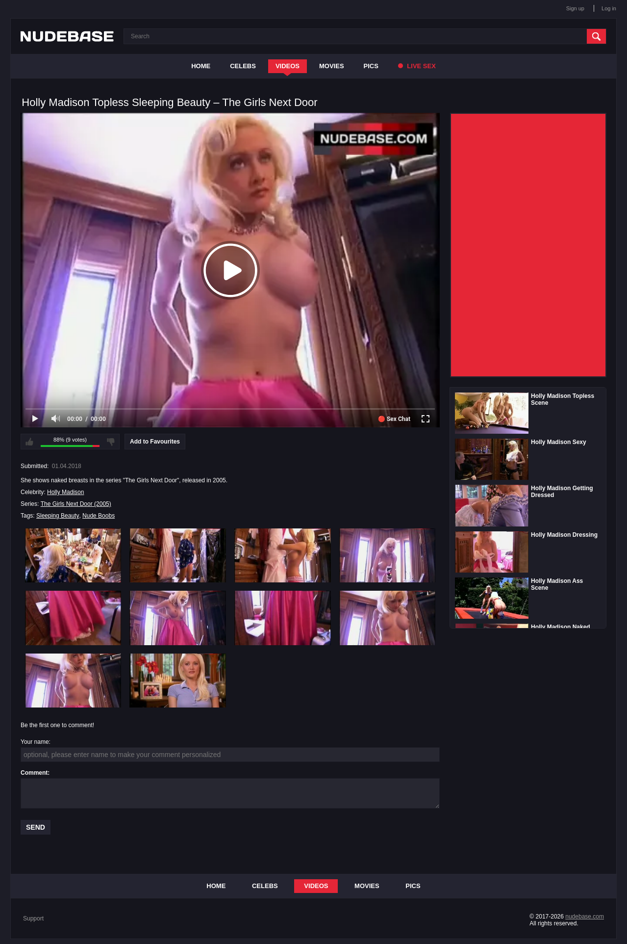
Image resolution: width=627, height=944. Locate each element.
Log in (609, 8)
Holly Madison (65, 492)
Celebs (243, 66)
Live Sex (417, 66)
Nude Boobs (98, 515)
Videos (288, 66)
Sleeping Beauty (57, 515)
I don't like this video (110, 441)
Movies (331, 66)
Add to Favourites (155, 441)
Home (200, 66)
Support (33, 918)
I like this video (29, 441)
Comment (34, 772)
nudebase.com (584, 916)
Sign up (575, 8)
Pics (371, 66)
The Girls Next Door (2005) (76, 503)
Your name (35, 741)
